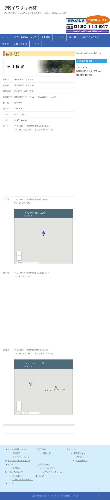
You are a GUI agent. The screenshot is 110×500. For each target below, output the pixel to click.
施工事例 (45, 37)
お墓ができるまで (90, 37)
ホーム (5, 37)
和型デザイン (81, 460)
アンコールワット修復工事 (19, 460)
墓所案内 (16, 468)
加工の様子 (17, 475)
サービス (59, 37)
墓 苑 (72, 37)
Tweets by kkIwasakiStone (88, 53)
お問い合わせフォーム (52, 472)
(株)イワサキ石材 (20, 7)
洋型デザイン (81, 457)
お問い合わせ (20, 43)
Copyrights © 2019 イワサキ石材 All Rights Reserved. (55, 495)
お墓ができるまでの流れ (22, 479)
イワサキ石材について (25, 37)
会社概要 (16, 453)
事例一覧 (47, 453)
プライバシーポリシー (21, 457)
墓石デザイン (79, 453)
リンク (35, 43)
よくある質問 (49, 468)
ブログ (5, 43)
